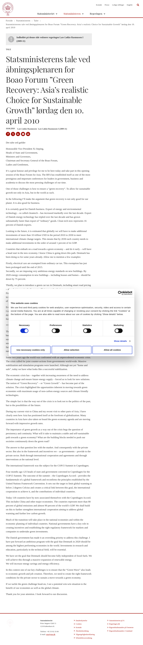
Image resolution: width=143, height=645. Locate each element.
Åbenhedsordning (82, 631)
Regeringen (96, 13)
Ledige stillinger (118, 5)
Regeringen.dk (114, 624)
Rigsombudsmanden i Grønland (120, 631)
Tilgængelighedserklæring (85, 634)
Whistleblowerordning (84, 638)
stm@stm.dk (50, 634)
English (129, 5)
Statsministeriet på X (116, 620)
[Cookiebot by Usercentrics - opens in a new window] (120, 293)
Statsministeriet (45, 13)
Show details (120, 341)
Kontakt (99, 5)
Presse (107, 5)
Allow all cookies (112, 350)
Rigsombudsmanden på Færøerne (121, 627)
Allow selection (71, 350)
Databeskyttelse (81, 620)
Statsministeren (72, 13)
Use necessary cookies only (30, 350)
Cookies (79, 624)
